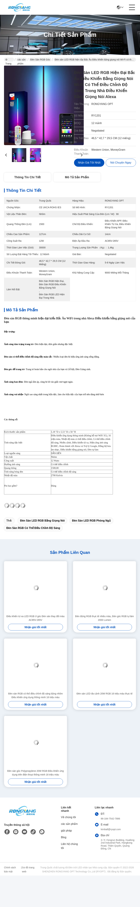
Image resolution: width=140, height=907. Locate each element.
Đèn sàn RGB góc (40, 59)
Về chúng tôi (68, 817)
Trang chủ (8, 60)
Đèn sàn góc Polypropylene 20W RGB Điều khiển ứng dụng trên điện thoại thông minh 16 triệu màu (35, 773)
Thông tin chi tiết (27, 177)
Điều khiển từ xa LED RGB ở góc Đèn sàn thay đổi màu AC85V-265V (35, 618)
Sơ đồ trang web (28, 869)
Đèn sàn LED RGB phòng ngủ (91, 520)
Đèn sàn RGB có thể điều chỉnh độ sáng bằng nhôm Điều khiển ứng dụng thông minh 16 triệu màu (35, 695)
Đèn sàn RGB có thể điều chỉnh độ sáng (33, 528)
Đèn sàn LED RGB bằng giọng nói (42, 520)
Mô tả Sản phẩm (77, 177)
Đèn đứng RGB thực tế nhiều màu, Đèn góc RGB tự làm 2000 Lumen (104, 618)
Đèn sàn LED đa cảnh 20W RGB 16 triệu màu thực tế (104, 693)
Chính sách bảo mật (10, 869)
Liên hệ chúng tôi (69, 846)
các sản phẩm (21, 60)
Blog (63, 837)
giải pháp (66, 830)
